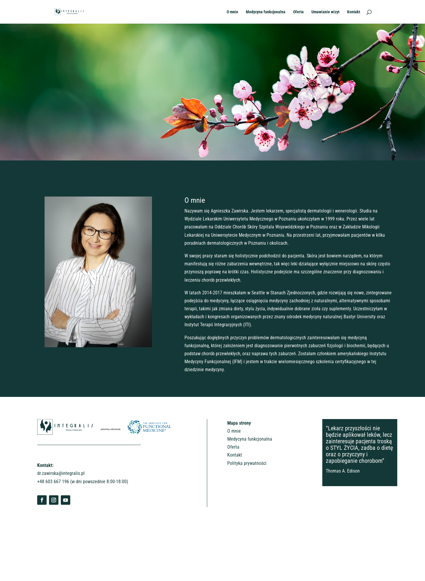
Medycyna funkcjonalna (265, 12)
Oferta (298, 12)
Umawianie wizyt (325, 12)
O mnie (232, 12)
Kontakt (353, 12)
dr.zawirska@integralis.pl (61, 473)
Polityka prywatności (247, 463)
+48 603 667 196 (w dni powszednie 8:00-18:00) (82, 481)
